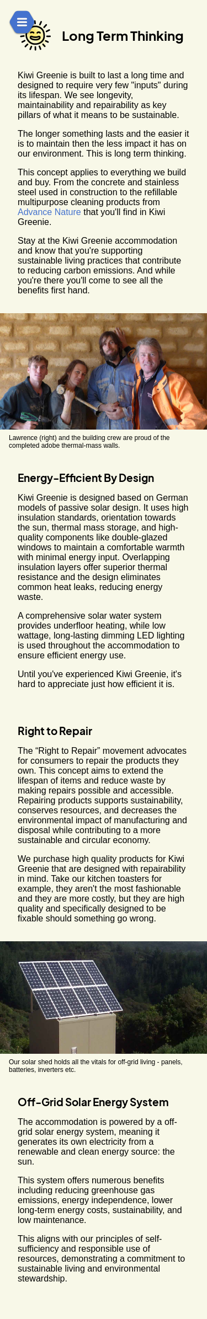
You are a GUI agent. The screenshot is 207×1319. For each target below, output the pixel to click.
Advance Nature (49, 212)
